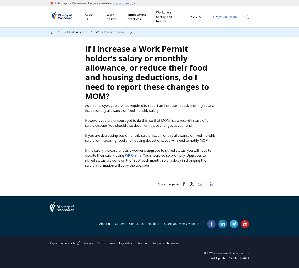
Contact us (136, 224)
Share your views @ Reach (182, 224)
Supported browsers (166, 243)
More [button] (196, 17)
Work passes (111, 17)
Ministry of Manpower (65, 209)
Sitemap (142, 243)
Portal (224, 16)
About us (89, 17)
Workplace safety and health (164, 16)
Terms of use (106, 243)
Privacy (88, 243)
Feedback (153, 224)
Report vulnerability (63, 243)
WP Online (133, 155)
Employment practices (136, 17)
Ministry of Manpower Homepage (67, 17)
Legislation (126, 243)
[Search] (246, 16)
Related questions (76, 32)
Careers (120, 224)
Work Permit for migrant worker (114, 32)
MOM (165, 120)
